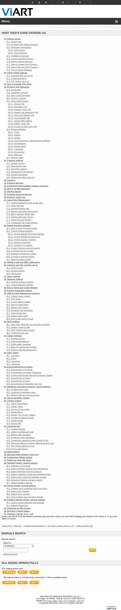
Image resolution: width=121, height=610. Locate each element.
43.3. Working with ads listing (18, 435)
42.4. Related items (14, 412)
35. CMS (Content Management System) (22, 293)
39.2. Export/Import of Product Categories (23, 373)
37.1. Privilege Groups (15, 339)
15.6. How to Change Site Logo (19, 61)
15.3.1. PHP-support (16, 50)
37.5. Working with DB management (21, 350)
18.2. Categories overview (17, 93)
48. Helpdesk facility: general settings (21, 463)
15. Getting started (12, 39)
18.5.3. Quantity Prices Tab (19, 110)
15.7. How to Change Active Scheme (21, 64)
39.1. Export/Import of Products (19, 370)
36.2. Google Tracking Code (18, 327)
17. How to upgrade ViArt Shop (18, 84)
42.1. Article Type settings (17, 404)
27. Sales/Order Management (17, 200)
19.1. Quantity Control (15, 163)
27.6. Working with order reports (19, 217)
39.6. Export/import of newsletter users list (23, 384)
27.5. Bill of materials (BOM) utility (20, 214)
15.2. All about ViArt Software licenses (22, 45)
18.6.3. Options (14, 138)
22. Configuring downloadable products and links (26, 186)
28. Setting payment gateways (17, 225)
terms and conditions (67, 601)
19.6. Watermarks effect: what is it (20, 177)
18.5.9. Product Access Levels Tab (22, 127)
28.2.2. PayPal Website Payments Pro (24, 237)
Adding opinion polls (84, 526)
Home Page (7, 526)
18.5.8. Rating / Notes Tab (19, 124)
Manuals (17, 526)
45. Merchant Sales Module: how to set (21, 455)
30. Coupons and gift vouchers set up (21, 265)
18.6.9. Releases (15, 155)
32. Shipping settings (13, 279)
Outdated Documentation (34, 526)
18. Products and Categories (16, 87)
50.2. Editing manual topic (17, 505)
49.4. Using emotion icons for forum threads (24, 497)
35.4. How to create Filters (17, 305)
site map (80, 601)
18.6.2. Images (14, 135)
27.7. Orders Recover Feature (18, 220)
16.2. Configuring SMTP (16, 78)
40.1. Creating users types (17, 389)
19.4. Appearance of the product (19, 172)
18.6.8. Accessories (16, 152)
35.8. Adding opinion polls (17, 316)
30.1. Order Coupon (14, 268)
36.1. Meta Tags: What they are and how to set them (28, 324)
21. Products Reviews (13, 183)
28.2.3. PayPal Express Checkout (22, 240)
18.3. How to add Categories (18, 95)
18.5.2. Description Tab (17, 107)
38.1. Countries (12, 356)
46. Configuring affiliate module (18, 457)
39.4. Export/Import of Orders (18, 378)
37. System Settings (13, 336)
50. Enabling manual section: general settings (24, 500)
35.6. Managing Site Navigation (19, 310)
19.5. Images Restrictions (17, 175)
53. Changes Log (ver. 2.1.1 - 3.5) (18, 514)
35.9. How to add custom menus (19, 319)
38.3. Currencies (13, 361)
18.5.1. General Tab (16, 104)
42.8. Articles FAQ (13, 423)
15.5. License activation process (19, 59)
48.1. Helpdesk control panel (18, 466)
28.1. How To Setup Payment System (22, 228)
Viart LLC (77, 596)
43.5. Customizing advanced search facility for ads (27, 440)
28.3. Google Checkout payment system (23, 248)
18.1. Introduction (13, 90)
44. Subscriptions (12, 452)
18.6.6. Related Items (17, 146)
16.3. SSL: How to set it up (17, 81)
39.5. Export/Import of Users (18, 381)
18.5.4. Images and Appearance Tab (23, 112)
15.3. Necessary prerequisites (18, 47)
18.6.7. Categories (15, 149)
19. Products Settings (13, 160)
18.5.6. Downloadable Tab (19, 118)
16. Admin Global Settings (15, 73)
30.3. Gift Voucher (13, 274)
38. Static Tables (11, 353)
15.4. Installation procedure (17, 56)
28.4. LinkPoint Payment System (20, 251)
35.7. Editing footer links (16, 313)
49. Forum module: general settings (20, 486)
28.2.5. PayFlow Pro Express (20, 245)
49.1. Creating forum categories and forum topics (26, 488)
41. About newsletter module (17, 398)
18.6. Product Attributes (16, 129)
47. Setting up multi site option (18, 460)
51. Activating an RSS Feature (17, 508)
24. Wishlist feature (12, 192)
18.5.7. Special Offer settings (20, 121)
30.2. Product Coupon (15, 271)
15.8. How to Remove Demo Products (22, 67)
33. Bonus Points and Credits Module (20, 288)
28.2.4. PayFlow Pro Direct (19, 242)
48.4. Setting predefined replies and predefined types (28, 474)
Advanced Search (10, 554)
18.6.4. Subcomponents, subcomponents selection (29, 141)
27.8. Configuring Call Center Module (21, 223)
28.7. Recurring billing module (18, 259)
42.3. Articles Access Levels (18, 409)
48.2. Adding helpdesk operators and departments (27, 469)
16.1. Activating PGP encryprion (19, 76)
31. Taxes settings (12, 276)
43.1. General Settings (15, 429)
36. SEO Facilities (12, 322)
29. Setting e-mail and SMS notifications (22, 262)
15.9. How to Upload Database (19, 70)
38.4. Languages (13, 364)
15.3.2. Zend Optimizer (17, 53)
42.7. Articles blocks (14, 421)
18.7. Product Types (14, 158)
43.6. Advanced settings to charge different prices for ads (30, 443)
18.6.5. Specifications (17, 143)
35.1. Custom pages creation (18, 296)
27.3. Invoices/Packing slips (17, 209)
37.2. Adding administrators (17, 341)
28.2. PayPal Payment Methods (19, 231)
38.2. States (11, 358)
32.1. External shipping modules (19, 282)
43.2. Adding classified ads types (20, 432)
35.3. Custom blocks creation (18, 302)
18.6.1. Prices (13, 132)
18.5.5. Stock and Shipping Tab (21, 115)
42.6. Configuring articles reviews (20, 418)
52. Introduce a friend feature (17, 511)
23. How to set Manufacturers (17, 189)
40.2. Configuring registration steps (21, 392)
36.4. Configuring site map (17, 333)
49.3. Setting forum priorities (18, 494)
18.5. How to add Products (17, 101)
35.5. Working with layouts (17, 307)
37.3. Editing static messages (18, 344)
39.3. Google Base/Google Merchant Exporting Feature (29, 375)
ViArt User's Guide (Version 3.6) (60, 526)
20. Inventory (10, 180)
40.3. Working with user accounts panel (22, 395)
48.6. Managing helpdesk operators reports (24, 480)
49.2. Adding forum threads (17, 491)
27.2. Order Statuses (15, 206)
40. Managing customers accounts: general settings (27, 387)
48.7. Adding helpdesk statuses (19, 483)
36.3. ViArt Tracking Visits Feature (20, 330)
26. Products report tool (14, 197)
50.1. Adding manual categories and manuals (25, 503)
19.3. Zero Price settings (16, 169)
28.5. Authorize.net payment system (21, 254)
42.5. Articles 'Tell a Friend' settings (21, 415)
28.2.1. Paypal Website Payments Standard (26, 234)
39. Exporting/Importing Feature (18, 367)
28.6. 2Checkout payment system (20, 257)
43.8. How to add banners (17, 449)
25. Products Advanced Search (18, 194)
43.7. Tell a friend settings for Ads (20, 446)
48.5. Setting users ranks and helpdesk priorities (26, 477)
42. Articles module (12, 401)
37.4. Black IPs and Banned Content (21, 347)
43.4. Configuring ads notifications (20, 438)
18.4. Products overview (16, 98)
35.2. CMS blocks (13, 299)
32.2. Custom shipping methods (19, 285)
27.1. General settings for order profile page (24, 203)
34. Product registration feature (18, 291)
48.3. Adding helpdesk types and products (23, 471)
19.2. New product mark (16, 166)
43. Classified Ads (12, 426)
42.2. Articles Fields (14, 406)
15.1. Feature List (13, 42)
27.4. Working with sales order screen (22, 211)
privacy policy (52, 601)
